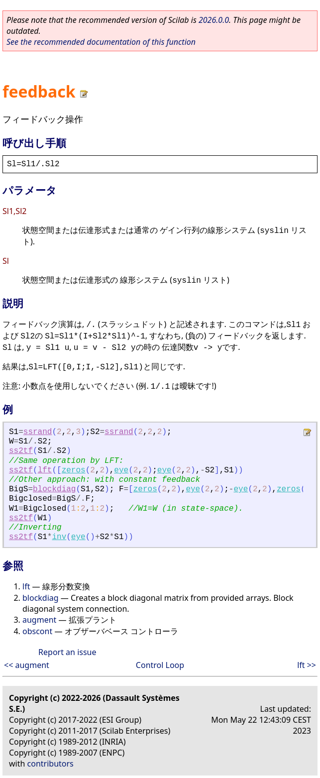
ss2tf (21, 450)
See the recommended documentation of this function (101, 41)
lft (45, 470)
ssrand (37, 432)
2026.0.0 (214, 19)
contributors (50, 763)
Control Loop (160, 665)
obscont (37, 631)
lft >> (306, 665)
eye (121, 470)
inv (59, 537)
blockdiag (54, 489)
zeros (74, 470)
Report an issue (67, 652)
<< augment (26, 665)
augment (39, 619)
